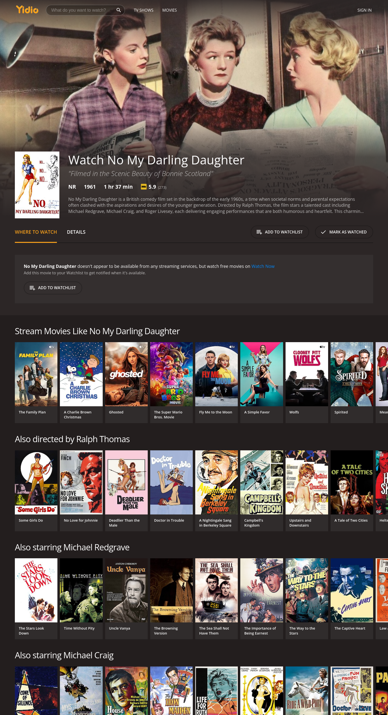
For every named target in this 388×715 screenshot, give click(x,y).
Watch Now (263, 266)
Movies (169, 10)
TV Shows (143, 10)
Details (76, 232)
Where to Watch (36, 232)
